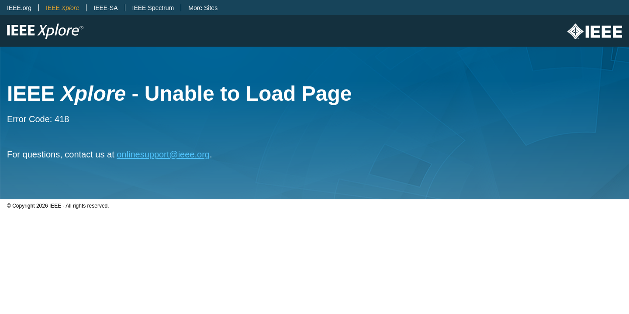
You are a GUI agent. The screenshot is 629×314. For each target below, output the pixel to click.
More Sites (203, 7)
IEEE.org (19, 7)
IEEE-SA (105, 7)
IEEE (62, 7)
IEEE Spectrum (153, 7)
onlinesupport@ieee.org (163, 154)
